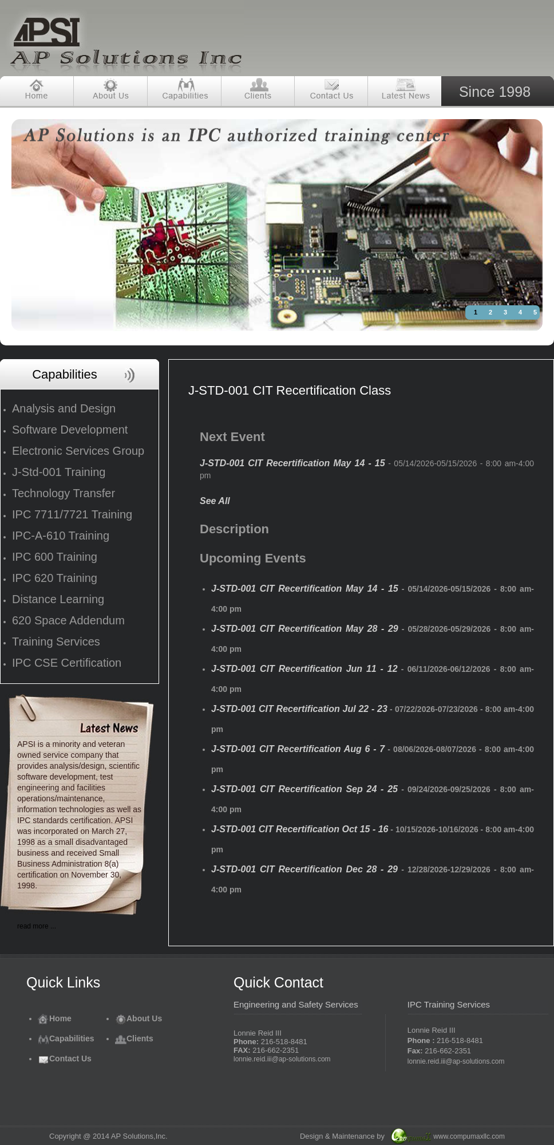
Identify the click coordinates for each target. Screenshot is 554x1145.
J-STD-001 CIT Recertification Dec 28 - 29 (304, 869)
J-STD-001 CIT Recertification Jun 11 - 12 (304, 669)
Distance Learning (58, 599)
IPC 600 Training (54, 556)
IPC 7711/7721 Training (72, 514)
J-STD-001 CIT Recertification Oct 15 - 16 (299, 829)
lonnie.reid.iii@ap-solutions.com (282, 1059)
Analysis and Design (64, 408)
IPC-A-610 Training (60, 535)
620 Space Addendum (68, 620)
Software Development (70, 429)
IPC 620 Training (54, 578)
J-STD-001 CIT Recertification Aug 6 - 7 (298, 749)
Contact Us (65, 1058)
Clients (134, 1038)
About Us (138, 1018)
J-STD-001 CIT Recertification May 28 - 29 (304, 629)
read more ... (36, 926)
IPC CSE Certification (66, 662)
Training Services (56, 641)
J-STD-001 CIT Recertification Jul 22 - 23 (299, 709)
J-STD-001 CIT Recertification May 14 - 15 (292, 463)
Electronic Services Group (78, 450)
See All (215, 501)
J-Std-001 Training (58, 472)
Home (55, 1018)
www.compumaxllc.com (469, 1136)
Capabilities (66, 1038)
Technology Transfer (63, 493)
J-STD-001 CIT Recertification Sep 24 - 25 (304, 789)
